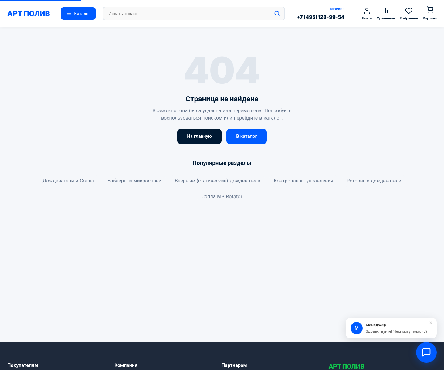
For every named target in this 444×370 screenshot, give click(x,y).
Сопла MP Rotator (222, 196)
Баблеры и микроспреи (134, 181)
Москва (337, 8)
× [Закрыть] (430, 323)
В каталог (246, 136)
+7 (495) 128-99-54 (320, 17)
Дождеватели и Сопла (68, 181)
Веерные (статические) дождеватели (217, 181)
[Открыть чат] (426, 352)
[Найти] (277, 13)
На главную (199, 136)
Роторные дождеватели (374, 181)
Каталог (78, 13)
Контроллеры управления (303, 181)
